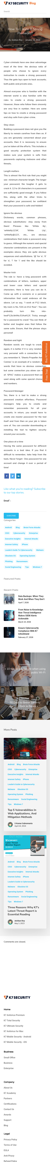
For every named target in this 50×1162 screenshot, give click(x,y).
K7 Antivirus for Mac (13, 1031)
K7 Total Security (12, 1020)
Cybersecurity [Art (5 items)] (19, 533)
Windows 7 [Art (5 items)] (37, 567)
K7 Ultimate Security (13, 1026)
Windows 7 (18, 804)
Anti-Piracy (9, 1155)
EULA (6, 1150)
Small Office (9, 1057)
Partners (8, 1098)
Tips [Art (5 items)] (27, 567)
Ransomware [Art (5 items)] (22, 561)
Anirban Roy (17, 40)
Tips (9, 804)
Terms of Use (10, 1145)
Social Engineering (29, 799)
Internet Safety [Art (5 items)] (11, 544)
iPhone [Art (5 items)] (25, 544)
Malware (11, 789)
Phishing (29, 794)
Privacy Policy (10, 1139)
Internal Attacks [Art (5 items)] (31, 539)
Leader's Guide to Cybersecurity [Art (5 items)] (18, 550)
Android (11, 764)
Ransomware (13, 799)
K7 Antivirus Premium (14, 1015)
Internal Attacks (32, 774)
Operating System (15, 794)
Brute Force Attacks (31, 764)
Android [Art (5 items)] (8, 527)
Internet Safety (14, 779)
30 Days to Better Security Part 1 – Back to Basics (25, 704)
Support (7, 1120)
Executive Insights (15, 774)
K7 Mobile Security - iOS (15, 1042)
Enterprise (33, 769)
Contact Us (9, 1109)
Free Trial (46, 374)
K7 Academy (10, 1093)
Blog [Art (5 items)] (18, 527)
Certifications (10, 1104)
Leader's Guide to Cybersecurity (21, 784)
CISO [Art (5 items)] (7, 533)
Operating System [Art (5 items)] (27, 556)
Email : (7, 500)
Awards (7, 1114)
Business (8, 1063)
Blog (19, 764)
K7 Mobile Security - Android (17, 1036)
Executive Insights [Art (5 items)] (13, 539)
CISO (10, 769)
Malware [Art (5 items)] (40, 550)
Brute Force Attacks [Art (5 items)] (32, 527)
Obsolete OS (22, 789)
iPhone (26, 779)
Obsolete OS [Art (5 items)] (10, 556)
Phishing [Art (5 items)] (9, 561)
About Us (8, 1087)
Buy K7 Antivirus (46, 353)
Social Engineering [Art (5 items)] (13, 567)
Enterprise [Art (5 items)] (33, 533)
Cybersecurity (20, 769)
